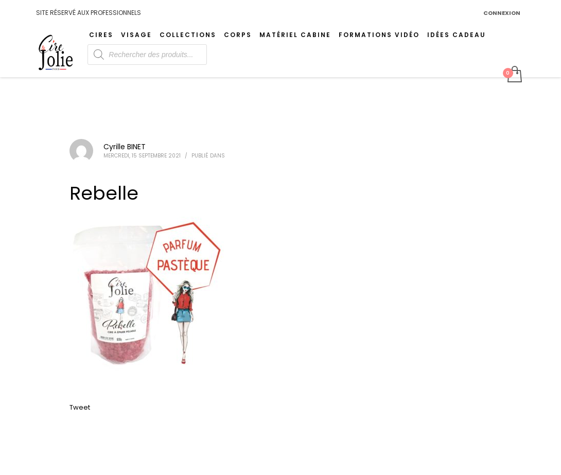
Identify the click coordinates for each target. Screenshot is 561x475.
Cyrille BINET (124, 147)
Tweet (79, 407)
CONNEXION (501, 13)
